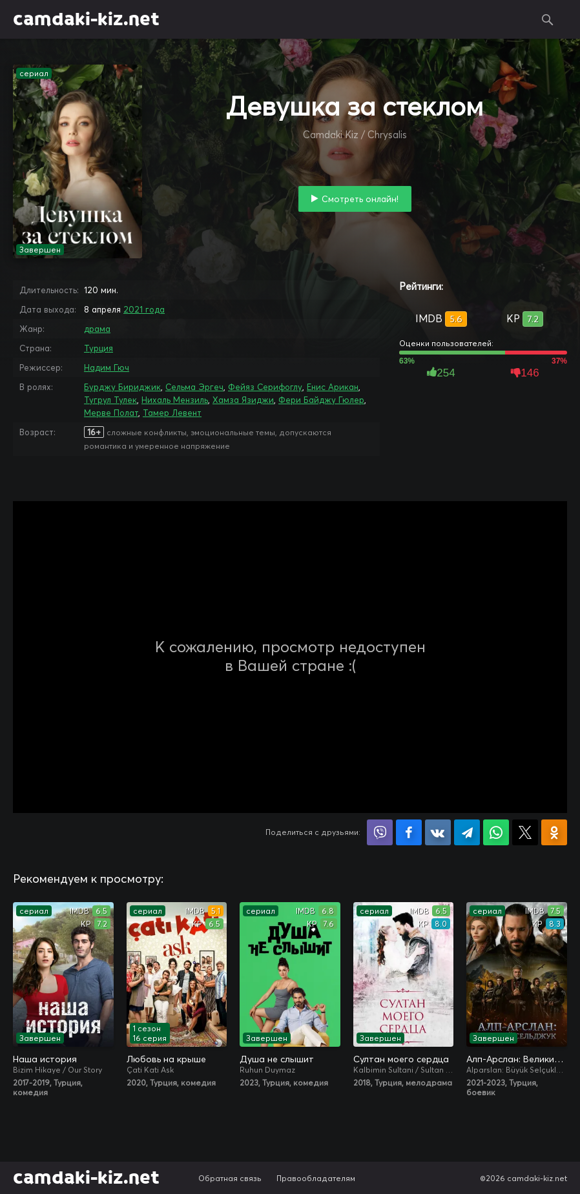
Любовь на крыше (166, 1059)
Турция (98, 348)
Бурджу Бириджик (122, 387)
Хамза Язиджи (243, 400)
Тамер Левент (172, 412)
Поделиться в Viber (380, 832)
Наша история (45, 1059)
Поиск (547, 19)
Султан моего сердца (401, 1059)
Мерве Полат (111, 412)
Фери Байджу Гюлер (321, 400)
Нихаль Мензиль (174, 400)
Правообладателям (315, 1178)
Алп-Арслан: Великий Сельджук (516, 1059)
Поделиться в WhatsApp (496, 832)
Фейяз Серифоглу (265, 387)
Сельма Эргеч (194, 387)
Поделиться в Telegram (467, 832)
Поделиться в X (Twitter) (525, 832)
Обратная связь (230, 1178)
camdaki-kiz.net (86, 19)
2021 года (144, 309)
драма (97, 329)
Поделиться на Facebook (409, 832)
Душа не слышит (277, 1059)
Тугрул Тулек (110, 400)
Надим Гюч (106, 367)
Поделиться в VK (438, 832)
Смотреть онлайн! (360, 199)
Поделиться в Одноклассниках (554, 832)
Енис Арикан (332, 387)
